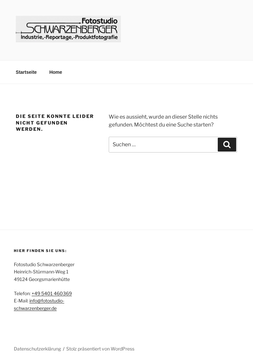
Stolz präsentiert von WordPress (100, 348)
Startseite (26, 72)
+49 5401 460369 (52, 293)
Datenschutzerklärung (37, 348)
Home (55, 72)
